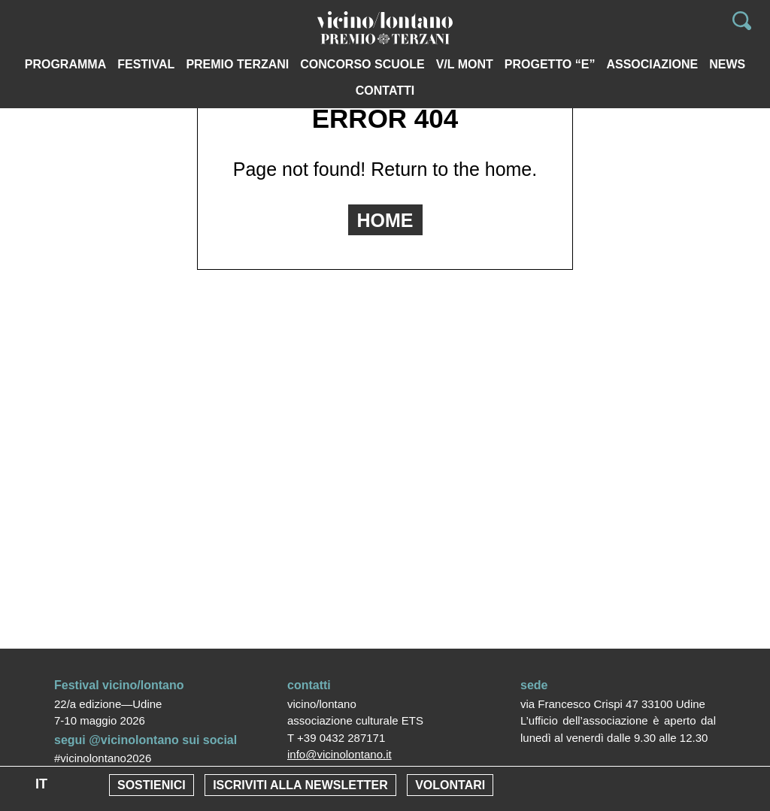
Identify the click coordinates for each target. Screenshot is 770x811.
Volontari (450, 785)
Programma (65, 64)
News (727, 64)
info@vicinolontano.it (339, 754)
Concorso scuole (362, 64)
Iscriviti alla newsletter (300, 785)
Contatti (385, 90)
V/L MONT (464, 64)
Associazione (652, 64)
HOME (385, 220)
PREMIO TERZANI (237, 64)
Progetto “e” (550, 64)
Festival (145, 64)
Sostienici (151, 785)
